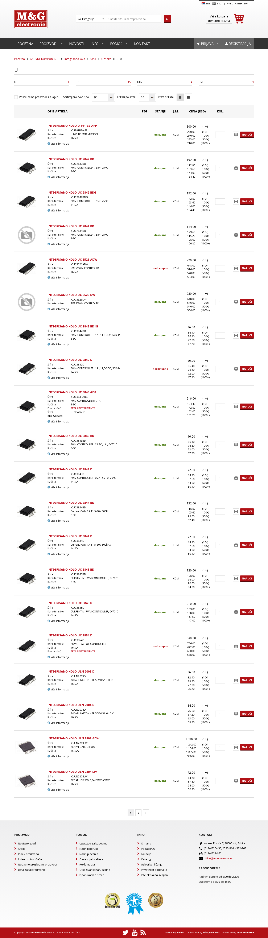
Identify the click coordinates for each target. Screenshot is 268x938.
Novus (180, 932)
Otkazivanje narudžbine (94, 870)
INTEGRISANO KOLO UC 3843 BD (71, 436)
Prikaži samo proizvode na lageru (39, 97)
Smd (93, 59)
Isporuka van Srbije (91, 875)
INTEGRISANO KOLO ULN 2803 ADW (73, 738)
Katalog (146, 859)
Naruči (247, 134)
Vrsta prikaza (166, 97)
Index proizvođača (30, 859)
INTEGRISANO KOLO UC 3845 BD (71, 569)
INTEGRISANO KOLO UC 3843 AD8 (72, 392)
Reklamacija (87, 864)
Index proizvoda (28, 854)
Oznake (106, 59)
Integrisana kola (75, 59)
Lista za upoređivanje (32, 870)
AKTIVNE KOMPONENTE (44, 59)
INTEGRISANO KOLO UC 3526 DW (71, 295)
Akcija (21, 849)
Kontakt (142, 43)
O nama (146, 843)
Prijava (205, 43)
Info (95, 43)
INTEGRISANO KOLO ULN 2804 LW (72, 772)
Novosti (76, 43)
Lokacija (146, 854)
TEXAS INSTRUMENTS (83, 408)
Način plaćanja (88, 854)
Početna (25, 43)
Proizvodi (49, 43)
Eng (217, 3)
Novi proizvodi (27, 843)
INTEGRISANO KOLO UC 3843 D (70, 469)
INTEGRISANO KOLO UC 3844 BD (71, 503)
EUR (246, 3)
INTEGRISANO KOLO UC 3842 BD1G (73, 326)
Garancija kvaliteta (91, 859)
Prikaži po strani (126, 97)
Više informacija (59, 143)
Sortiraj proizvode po (76, 97)
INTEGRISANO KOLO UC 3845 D (70, 603)
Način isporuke (89, 849)
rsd (239, 3)
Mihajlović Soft (211, 932)
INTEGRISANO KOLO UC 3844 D (70, 536)
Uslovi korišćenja (151, 864)
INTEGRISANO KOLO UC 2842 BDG (72, 192)
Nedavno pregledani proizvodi (37, 864)
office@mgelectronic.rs (218, 858)
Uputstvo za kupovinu (93, 843)
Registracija (238, 43)
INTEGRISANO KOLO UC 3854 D (70, 635)
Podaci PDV (148, 849)
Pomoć (116, 43)
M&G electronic (37, 932)
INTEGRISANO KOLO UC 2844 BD (71, 226)
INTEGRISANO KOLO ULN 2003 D (71, 671)
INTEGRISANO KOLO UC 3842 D (70, 360)
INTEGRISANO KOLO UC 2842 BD (71, 159)
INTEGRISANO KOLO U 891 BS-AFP (72, 126)
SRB (206, 3)
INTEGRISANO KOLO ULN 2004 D (71, 705)
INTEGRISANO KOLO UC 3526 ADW (72, 259)
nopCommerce (245, 932)
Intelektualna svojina (154, 875)
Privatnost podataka (154, 870)
